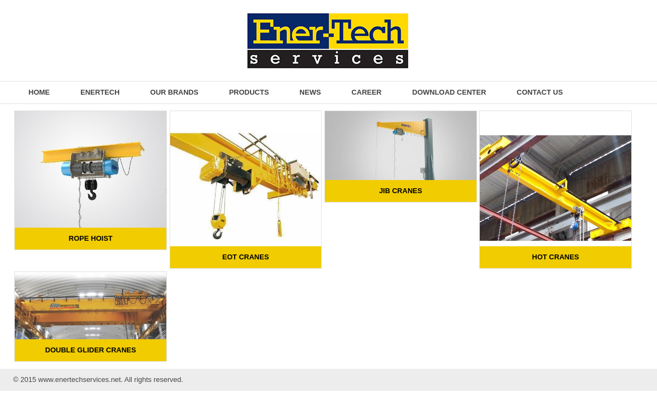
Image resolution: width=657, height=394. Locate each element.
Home (39, 92)
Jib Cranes (400, 191)
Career (367, 92)
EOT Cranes (245, 257)
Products (249, 92)
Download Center (449, 92)
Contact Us (540, 92)
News (310, 92)
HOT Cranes (555, 257)
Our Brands (174, 92)
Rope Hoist (91, 238)
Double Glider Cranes (90, 350)
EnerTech (100, 92)
